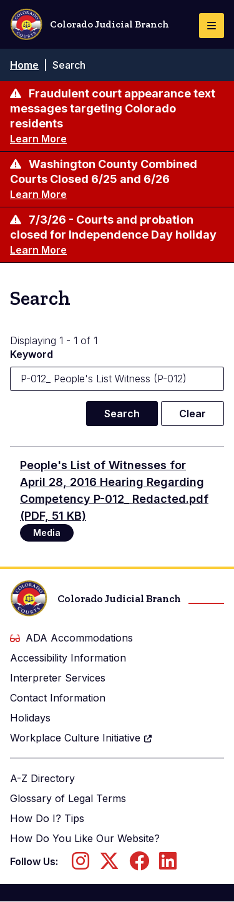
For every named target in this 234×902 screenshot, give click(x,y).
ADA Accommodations (71, 638)
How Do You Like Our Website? (85, 838)
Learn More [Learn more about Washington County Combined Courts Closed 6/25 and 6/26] (38, 194)
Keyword (31, 354)
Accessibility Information (68, 658)
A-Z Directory (42, 778)
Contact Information (57, 697)
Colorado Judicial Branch (89, 24)
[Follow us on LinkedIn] (168, 864)
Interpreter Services (57, 678)
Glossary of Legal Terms (68, 798)
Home (24, 65)
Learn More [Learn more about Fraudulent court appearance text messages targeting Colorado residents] (38, 138)
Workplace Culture (81, 738)
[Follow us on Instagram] (80, 864)
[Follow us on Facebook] (139, 864)
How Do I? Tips (47, 818)
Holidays (30, 717)
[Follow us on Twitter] (109, 864)
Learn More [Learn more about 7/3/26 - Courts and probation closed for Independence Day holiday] (38, 250)
